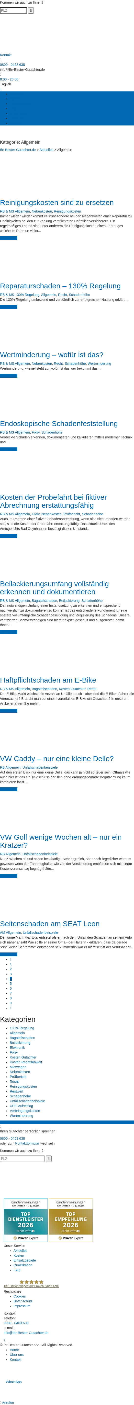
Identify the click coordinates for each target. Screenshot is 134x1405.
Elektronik (17, 1047)
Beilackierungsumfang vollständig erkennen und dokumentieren (54, 588)
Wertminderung (99, 363)
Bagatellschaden (44, 601)
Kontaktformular (27, 1143)
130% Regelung (27, 295)
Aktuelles (17, 94)
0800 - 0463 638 (12, 65)
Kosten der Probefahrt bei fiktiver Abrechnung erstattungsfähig (53, 501)
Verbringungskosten (25, 1111)
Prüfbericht (72, 514)
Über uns (17, 118)
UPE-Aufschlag (21, 1106)
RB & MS (7, 211)
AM (2, 932)
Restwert (16, 1091)
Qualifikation (19, 113)
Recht (62, 295)
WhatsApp (11, 1382)
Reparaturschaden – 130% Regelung (60, 286)
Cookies (19, 1296)
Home (14, 1350)
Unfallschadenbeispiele (40, 767)
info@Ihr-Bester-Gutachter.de (22, 69)
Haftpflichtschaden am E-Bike (48, 680)
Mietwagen (18, 1067)
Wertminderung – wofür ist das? (51, 355)
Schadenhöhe (79, 295)
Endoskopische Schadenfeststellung (59, 423)
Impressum (21, 1306)
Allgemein (22, 211)
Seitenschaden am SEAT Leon (50, 924)
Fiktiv (36, 432)
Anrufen (7, 1403)
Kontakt (15, 123)
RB (2, 767)
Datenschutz (23, 1301)
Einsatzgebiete (21, 104)
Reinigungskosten (67, 211)
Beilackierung (69, 601)
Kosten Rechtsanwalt (26, 1062)
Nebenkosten (42, 211)
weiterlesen (8, 238)
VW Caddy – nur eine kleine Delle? (57, 759)
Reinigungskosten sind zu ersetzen (57, 202)
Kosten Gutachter (72, 689)
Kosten (15, 99)
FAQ (13, 108)
